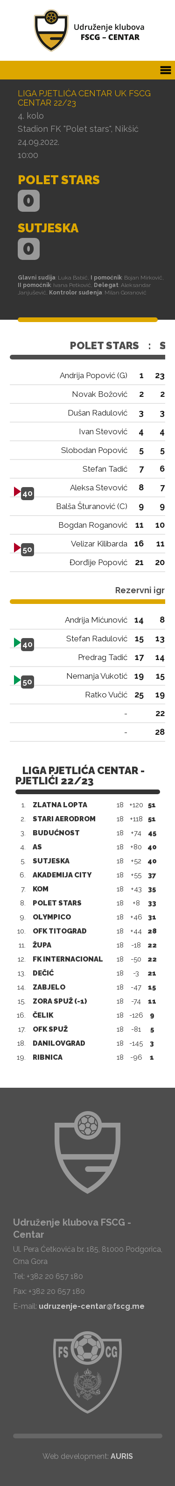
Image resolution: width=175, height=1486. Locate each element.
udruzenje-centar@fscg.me (92, 1306)
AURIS (122, 1456)
